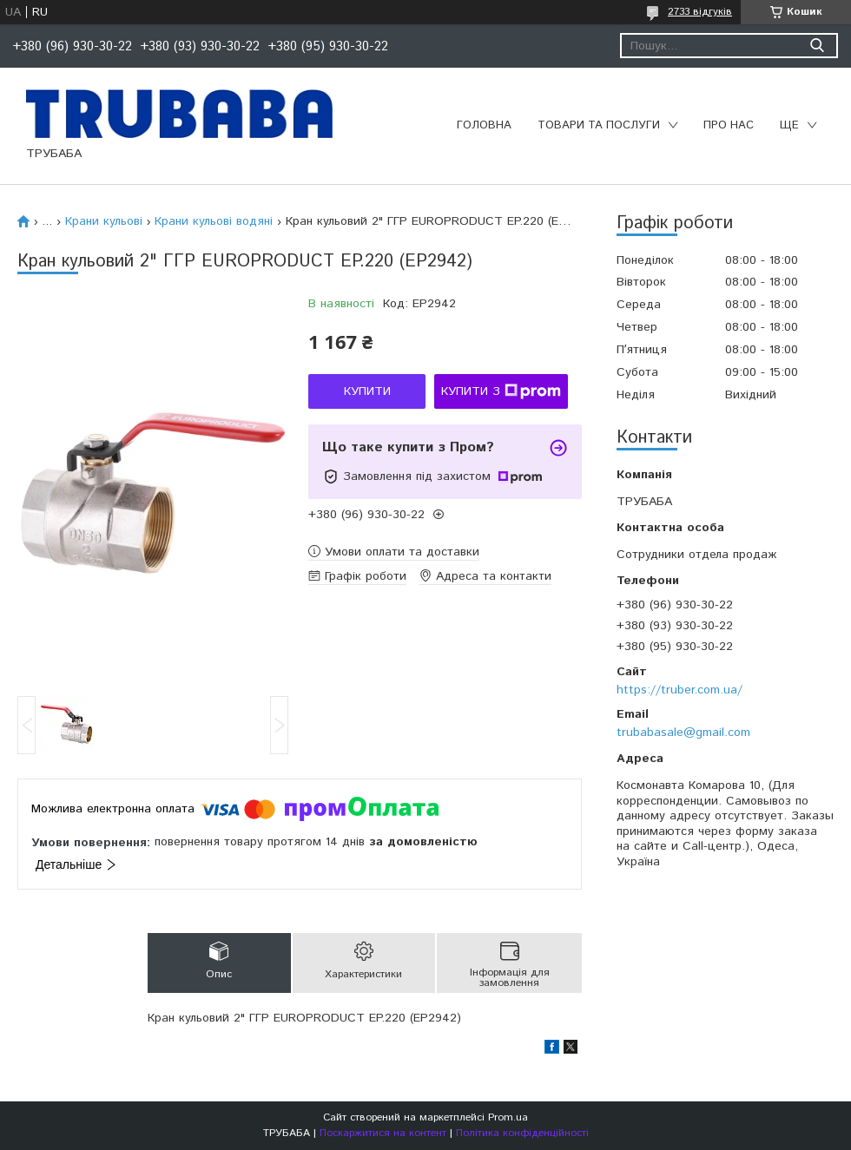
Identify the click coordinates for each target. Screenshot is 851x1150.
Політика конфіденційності (522, 1133)
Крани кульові (103, 221)
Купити (367, 391)
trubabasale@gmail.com (683, 732)
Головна (484, 125)
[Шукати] (816, 45)
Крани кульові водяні (214, 221)
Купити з (501, 391)
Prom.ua (508, 1117)
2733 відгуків (700, 11)
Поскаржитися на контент (383, 1133)
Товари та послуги (599, 125)
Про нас (728, 125)
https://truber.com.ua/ (679, 690)
